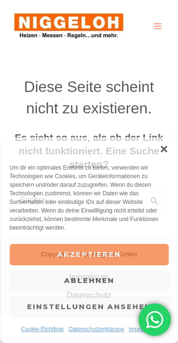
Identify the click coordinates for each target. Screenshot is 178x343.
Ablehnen (89, 280)
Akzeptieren (89, 254)
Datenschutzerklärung (96, 329)
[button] (164, 149)
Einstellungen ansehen (89, 306)
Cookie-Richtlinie (42, 329)
